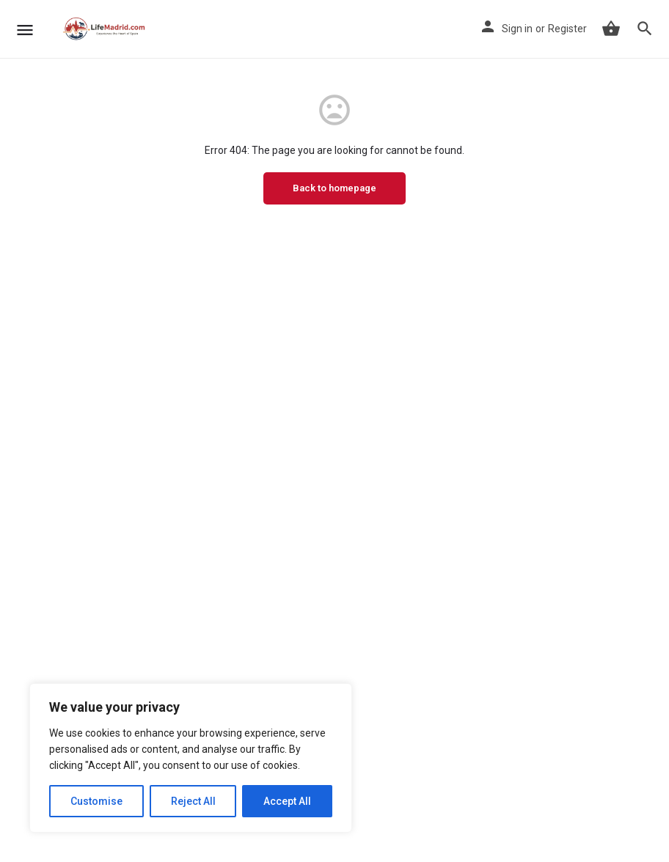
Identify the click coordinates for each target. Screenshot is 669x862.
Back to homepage (334, 188)
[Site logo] (106, 29)
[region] (190, 758)
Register (567, 28)
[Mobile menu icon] (25, 29)
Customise (96, 801)
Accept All (287, 801)
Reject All (193, 801)
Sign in (517, 28)
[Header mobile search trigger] (644, 28)
